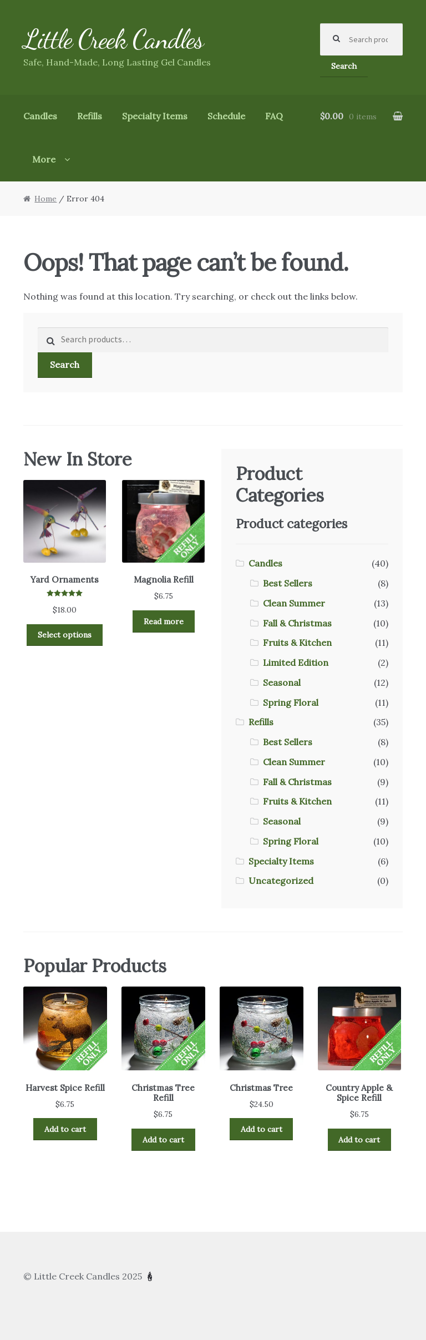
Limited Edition (295, 662)
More (43, 159)
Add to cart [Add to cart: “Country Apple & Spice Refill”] (359, 1140)
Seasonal (282, 682)
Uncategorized (280, 880)
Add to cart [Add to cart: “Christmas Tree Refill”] (163, 1140)
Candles (40, 116)
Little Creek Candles (113, 39)
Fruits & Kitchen (297, 642)
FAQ (274, 116)
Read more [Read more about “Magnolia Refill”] (164, 621)
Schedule (226, 116)
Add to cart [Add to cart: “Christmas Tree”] (261, 1129)
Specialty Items (154, 116)
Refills (89, 116)
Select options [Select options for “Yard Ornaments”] (65, 635)
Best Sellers (287, 583)
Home (45, 199)
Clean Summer (294, 603)
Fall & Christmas (297, 623)
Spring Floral (290, 702)
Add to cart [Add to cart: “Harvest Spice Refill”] (65, 1129)
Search (344, 66)
